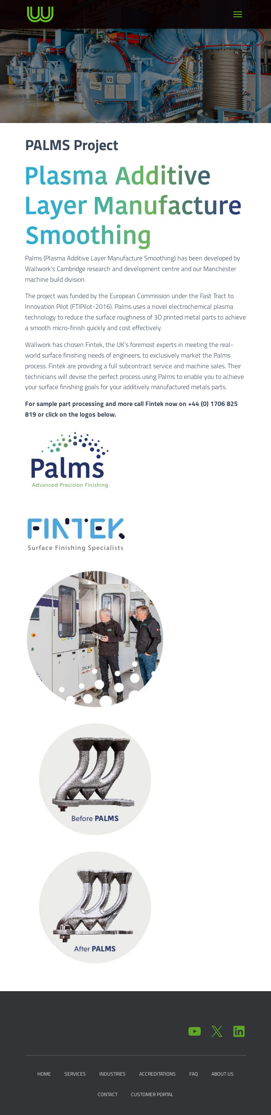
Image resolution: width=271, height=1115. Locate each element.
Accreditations (157, 1074)
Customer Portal (152, 1094)
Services (75, 1074)
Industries (112, 1074)
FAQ (193, 1074)
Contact (107, 1094)
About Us (222, 1074)
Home (44, 1074)
